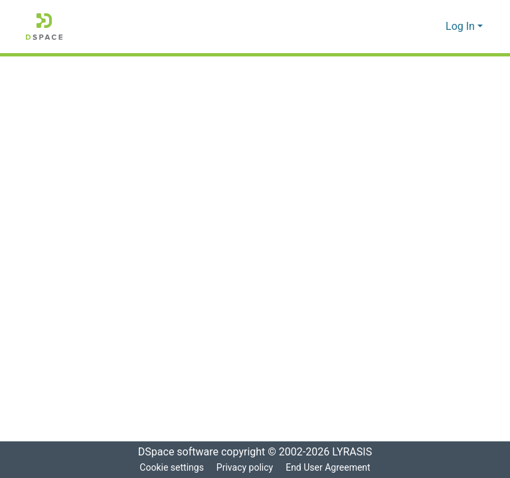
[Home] (44, 26)
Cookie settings (170, 467)
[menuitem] (434, 27)
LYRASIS (356, 452)
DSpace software (173, 452)
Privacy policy (243, 467)
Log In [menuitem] (460, 26)
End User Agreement (329, 467)
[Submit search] (414, 27)
